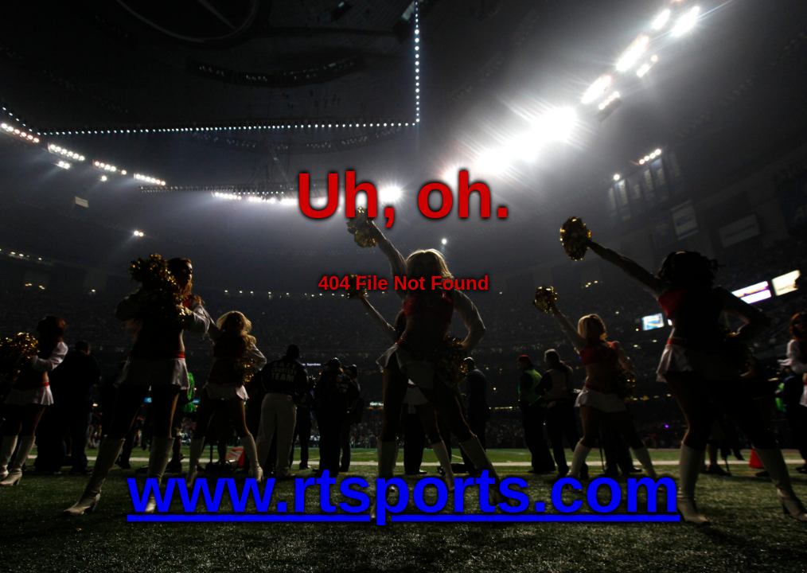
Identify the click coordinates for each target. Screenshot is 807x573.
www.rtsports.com (403, 489)
